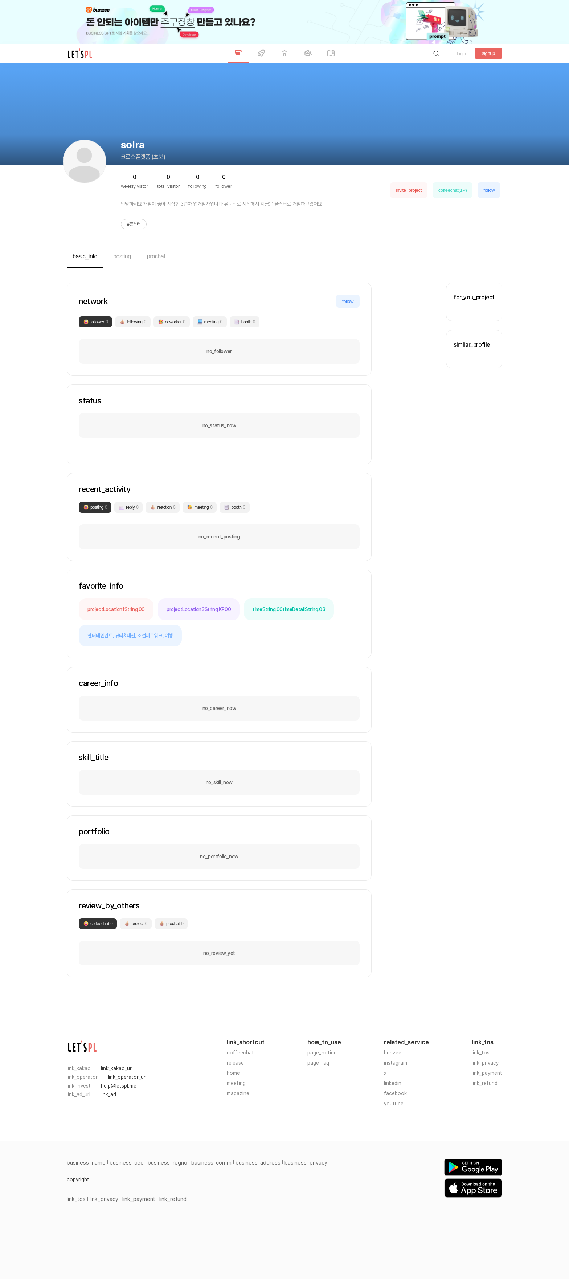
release (235, 1063)
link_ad (108, 1094)
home (233, 1073)
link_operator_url (127, 1077)
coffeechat (240, 1053)
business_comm (211, 1162)
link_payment (487, 1073)
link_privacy (485, 1063)
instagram (395, 1063)
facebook (395, 1093)
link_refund (485, 1083)
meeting (236, 1083)
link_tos (481, 1053)
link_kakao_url (117, 1068)
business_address (258, 1162)
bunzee (392, 1053)
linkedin (392, 1083)
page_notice (322, 1053)
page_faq (318, 1063)
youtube (394, 1103)
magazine (238, 1093)
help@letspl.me (118, 1086)
